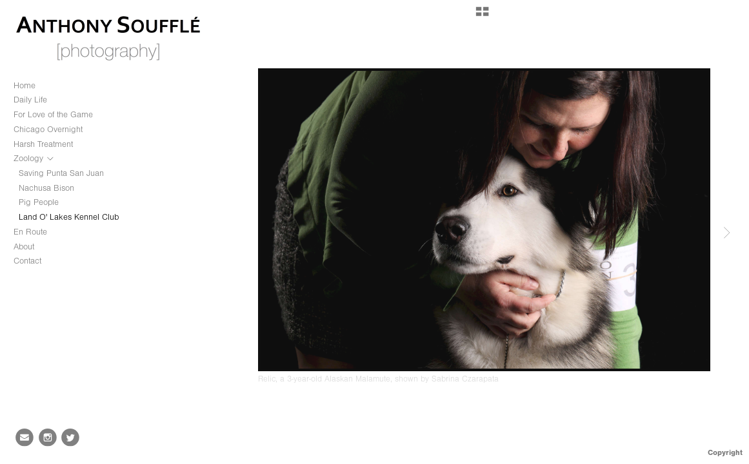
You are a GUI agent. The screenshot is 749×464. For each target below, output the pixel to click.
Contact (27, 261)
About (24, 246)
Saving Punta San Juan (61, 173)
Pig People (39, 202)
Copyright (725, 452)
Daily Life (30, 99)
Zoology (34, 158)
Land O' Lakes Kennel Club (69, 217)
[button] (482, 16)
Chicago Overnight (48, 129)
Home (24, 85)
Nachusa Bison (46, 188)
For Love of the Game (53, 114)
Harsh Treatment (43, 144)
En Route (30, 232)
